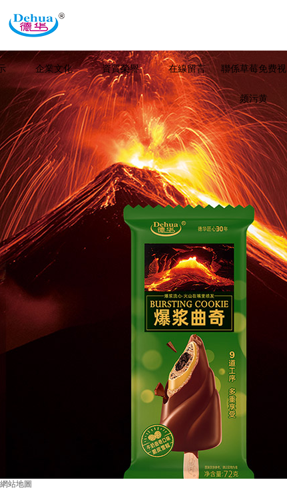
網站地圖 (16, 484)
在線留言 (187, 69)
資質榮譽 (120, 69)
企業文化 (54, 69)
